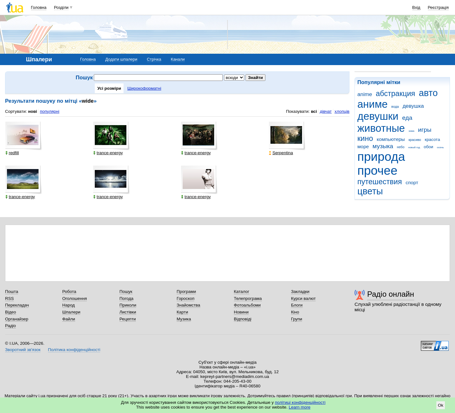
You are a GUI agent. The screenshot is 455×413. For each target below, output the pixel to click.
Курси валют (303, 298)
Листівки (127, 312)
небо (400, 147)
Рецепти (127, 319)
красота (432, 139)
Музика (184, 319)
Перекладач (17, 305)
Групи (296, 319)
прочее (377, 170)
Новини (241, 312)
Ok (440, 405)
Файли (68, 319)
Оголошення (74, 298)
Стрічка (154, 59)
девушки (377, 116)
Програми (186, 291)
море (363, 146)
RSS (9, 298)
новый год (414, 147)
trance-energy (108, 152)
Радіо (10, 325)
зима (411, 131)
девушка (413, 106)
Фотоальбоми (247, 305)
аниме (372, 104)
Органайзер (16, 319)
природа (381, 156)
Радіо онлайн (390, 294)
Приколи (127, 305)
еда (407, 117)
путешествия (379, 182)
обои (428, 146)
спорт (412, 182)
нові (32, 111)
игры (424, 129)
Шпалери (71, 312)
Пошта (11, 291)
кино (365, 138)
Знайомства (188, 305)
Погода (126, 298)
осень (440, 147)
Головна (38, 7)
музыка (383, 146)
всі (314, 111)
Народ (68, 305)
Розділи (61, 7)
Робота (69, 291)
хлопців (342, 111)
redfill (12, 152)
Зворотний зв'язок (22, 349)
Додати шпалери (121, 59)
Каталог (241, 291)
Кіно (295, 312)
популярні (49, 111)
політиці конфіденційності (300, 402)
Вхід (416, 7)
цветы (370, 191)
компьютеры (391, 139)
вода (395, 106)
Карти (182, 312)
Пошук (125, 291)
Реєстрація (438, 7)
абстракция (395, 93)
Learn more (300, 407)
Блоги (297, 305)
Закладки (300, 291)
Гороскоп (185, 298)
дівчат (326, 111)
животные (381, 128)
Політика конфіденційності (74, 349)
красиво (415, 140)
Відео (10, 312)
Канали (178, 59)
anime (364, 94)
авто (428, 93)
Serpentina (281, 152)
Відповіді (243, 319)
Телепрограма (248, 298)
